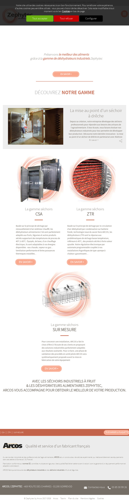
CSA (38, 214)
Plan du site (73, 498)
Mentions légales (87, 498)
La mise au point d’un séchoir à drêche (96, 113)
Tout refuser (66, 18)
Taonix (63, 498)
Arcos (55, 498)
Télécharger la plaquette (116, 432)
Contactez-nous (96, 487)
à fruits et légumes (64, 470)
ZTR (90, 214)
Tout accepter (39, 18)
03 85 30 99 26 (119, 487)
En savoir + (66, 74)
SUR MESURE (64, 329)
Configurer (91, 18)
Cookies (66, 11)
